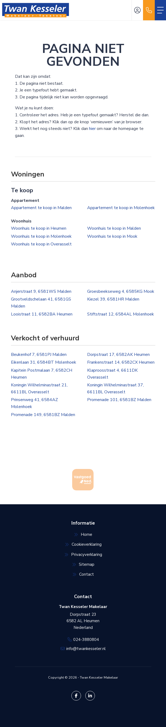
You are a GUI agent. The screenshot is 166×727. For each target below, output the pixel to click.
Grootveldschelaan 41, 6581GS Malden (41, 302)
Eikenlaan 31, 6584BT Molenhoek (43, 362)
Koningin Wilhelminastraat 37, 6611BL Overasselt (115, 388)
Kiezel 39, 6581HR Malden (113, 299)
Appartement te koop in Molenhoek (121, 208)
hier (92, 129)
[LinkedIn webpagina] (90, 696)
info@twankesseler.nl (86, 648)
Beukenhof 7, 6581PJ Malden (39, 354)
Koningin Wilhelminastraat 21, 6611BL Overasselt (39, 388)
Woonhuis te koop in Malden (114, 228)
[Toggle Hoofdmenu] (160, 10)
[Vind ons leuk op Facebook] (76, 696)
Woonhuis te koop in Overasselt (41, 244)
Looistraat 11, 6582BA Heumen (41, 314)
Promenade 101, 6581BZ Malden (119, 400)
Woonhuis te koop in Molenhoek (41, 236)
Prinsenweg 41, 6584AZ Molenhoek (34, 403)
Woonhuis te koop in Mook (112, 236)
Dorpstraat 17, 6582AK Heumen (118, 354)
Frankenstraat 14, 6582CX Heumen (121, 362)
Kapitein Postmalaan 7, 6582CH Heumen (41, 373)
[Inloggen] (137, 10)
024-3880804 (86, 639)
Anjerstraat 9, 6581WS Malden (41, 291)
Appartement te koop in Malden (41, 208)
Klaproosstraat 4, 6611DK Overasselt (112, 373)
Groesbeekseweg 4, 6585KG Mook (120, 291)
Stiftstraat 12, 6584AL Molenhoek (120, 314)
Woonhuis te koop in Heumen (38, 228)
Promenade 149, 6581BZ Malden (43, 415)
